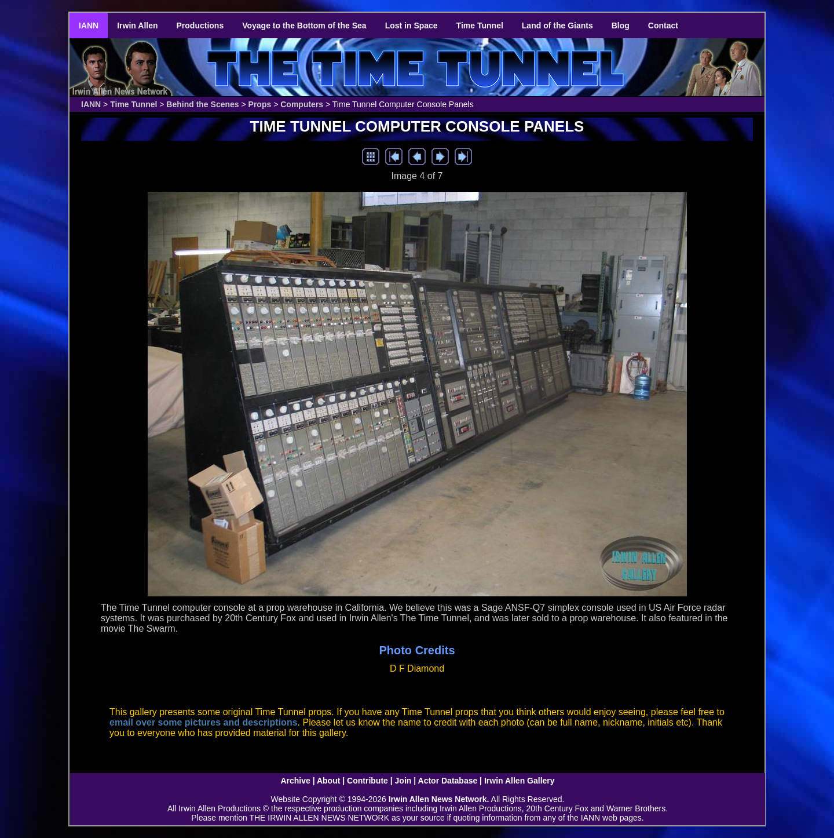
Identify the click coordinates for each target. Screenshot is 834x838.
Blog (621, 25)
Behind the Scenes (202, 104)
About (328, 780)
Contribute (367, 780)
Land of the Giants (557, 25)
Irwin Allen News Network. (439, 799)
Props (260, 104)
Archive (295, 780)
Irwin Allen (137, 25)
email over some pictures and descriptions (203, 722)
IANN (88, 25)
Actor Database (448, 780)
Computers (301, 104)
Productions (200, 25)
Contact (663, 25)
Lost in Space (411, 25)
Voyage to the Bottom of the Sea (304, 25)
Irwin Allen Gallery (519, 780)
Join (403, 780)
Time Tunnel (479, 25)
